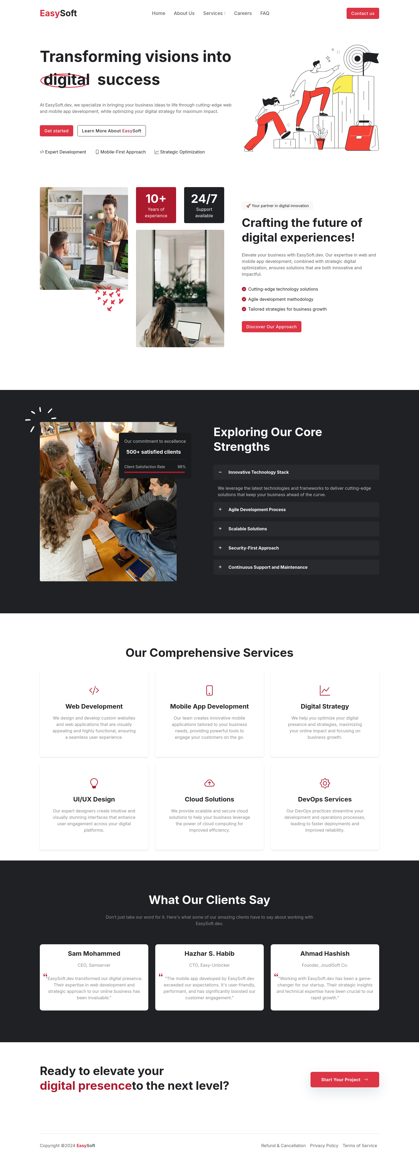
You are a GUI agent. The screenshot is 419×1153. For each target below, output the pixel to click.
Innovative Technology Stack (258, 472)
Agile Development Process (257, 509)
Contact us (363, 13)
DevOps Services (325, 799)
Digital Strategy (325, 706)
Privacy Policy (324, 1145)
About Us (184, 13)
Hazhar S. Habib (209, 953)
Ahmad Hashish (325, 953)
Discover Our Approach (271, 326)
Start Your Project (344, 1079)
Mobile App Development (209, 706)
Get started (56, 130)
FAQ (264, 13)
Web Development (94, 706)
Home (158, 13)
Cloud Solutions (209, 799)
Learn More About (111, 130)
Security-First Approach (253, 548)
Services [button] (213, 13)
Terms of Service (360, 1145)
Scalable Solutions (247, 528)
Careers (243, 13)
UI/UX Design (94, 799)
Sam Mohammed (94, 953)
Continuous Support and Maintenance (268, 567)
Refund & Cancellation (283, 1145)
